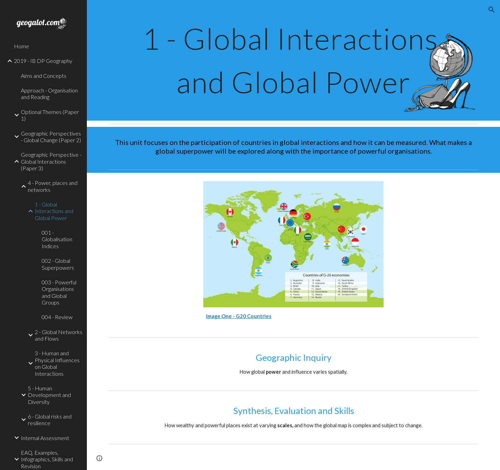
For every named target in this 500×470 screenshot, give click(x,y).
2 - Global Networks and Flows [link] (58, 335)
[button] (491, 9)
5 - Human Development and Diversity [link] (49, 395)
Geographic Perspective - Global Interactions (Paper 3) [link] (51, 161)
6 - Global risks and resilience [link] (50, 419)
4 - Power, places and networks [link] (52, 186)
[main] (293, 60)
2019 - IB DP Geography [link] (43, 60)
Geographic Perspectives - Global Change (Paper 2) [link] (51, 136)
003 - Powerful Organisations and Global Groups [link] (59, 292)
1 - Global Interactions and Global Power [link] (54, 211)
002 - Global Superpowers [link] (58, 263)
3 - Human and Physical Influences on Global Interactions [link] (57, 363)
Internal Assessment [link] (45, 438)
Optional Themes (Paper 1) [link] (50, 115)
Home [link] (21, 46)
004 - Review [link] (57, 317)
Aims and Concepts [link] (43, 75)
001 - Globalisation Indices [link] (57, 239)
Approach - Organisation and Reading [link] (49, 93)
